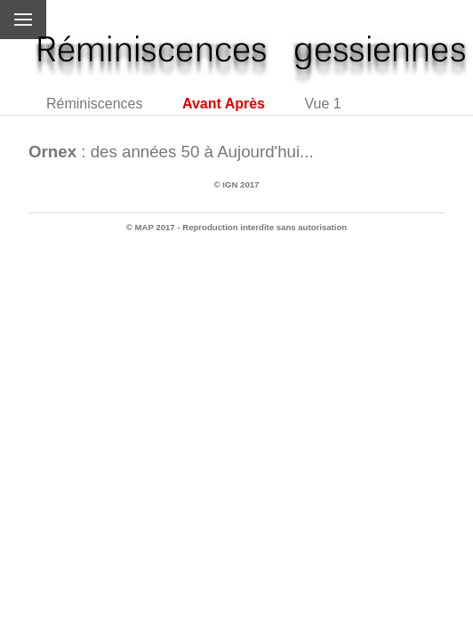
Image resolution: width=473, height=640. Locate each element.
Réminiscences (94, 103)
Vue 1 (322, 103)
